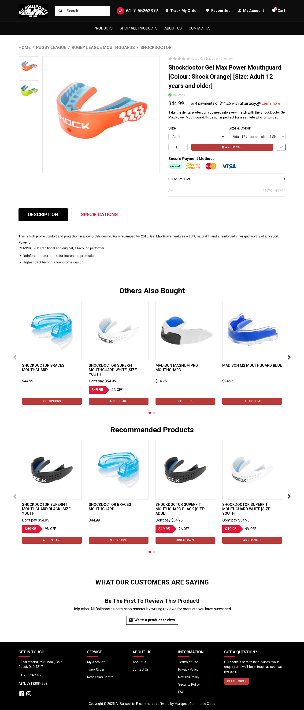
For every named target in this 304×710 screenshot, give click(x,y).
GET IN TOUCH (236, 681)
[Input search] (82, 11)
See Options (52, 401)
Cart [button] (278, 10)
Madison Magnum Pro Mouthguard (177, 367)
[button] (281, 147)
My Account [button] (251, 10)
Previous (15, 357)
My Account (96, 662)
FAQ (181, 692)
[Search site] (60, 11)
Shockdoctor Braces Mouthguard (43, 367)
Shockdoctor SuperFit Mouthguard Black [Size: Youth (46, 509)
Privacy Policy (188, 669)
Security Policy (189, 684)
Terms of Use (188, 662)
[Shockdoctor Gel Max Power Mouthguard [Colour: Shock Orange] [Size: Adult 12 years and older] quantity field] (178, 147)
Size (172, 128)
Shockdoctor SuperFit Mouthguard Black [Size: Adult (180, 509)
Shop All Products (138, 28)
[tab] (43, 214)
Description (43, 214)
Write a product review (152, 620)
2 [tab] (154, 413)
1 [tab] (149, 413)
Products (103, 28)
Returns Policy (188, 677)
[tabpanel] (52, 353)
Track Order (95, 669)
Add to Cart (232, 147)
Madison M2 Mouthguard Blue (252, 365)
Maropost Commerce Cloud (194, 704)
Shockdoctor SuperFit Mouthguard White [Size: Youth (113, 370)
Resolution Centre (100, 677)
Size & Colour (240, 128)
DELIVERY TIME (226, 179)
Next (289, 357)
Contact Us (200, 28)
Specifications (99, 214)
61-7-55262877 (137, 11)
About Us (173, 28)
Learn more (271, 103)
